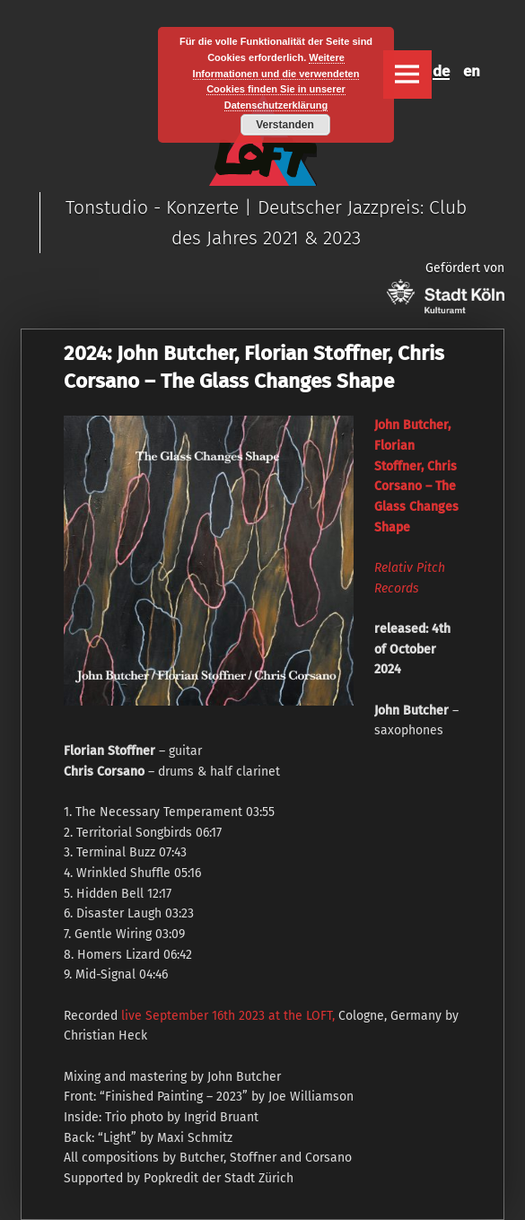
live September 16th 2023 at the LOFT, (228, 1015)
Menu (407, 74)
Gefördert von (445, 286)
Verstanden (285, 124)
